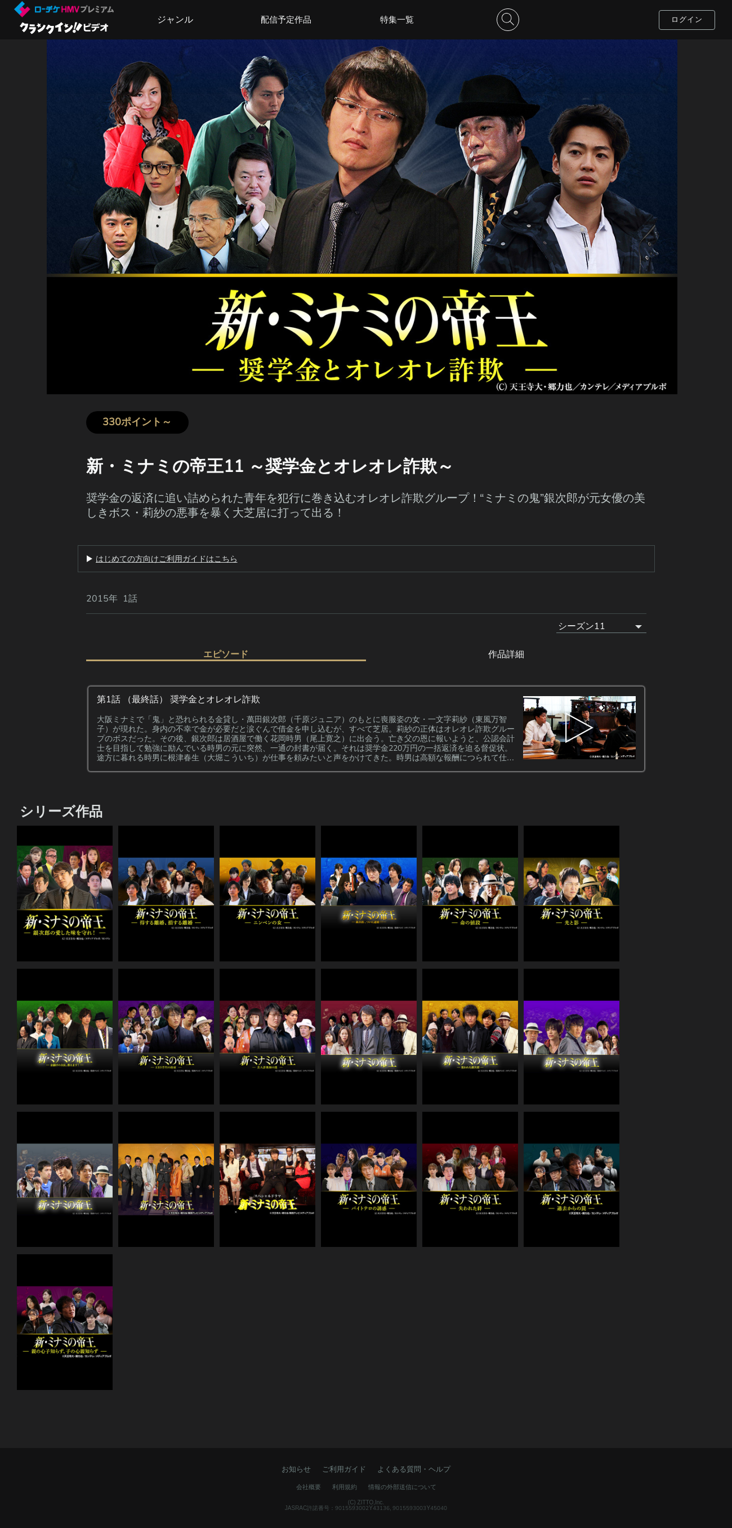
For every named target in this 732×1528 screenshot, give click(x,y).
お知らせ (296, 1469)
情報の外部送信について (402, 1487)
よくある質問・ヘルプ (413, 1469)
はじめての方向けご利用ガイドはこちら (167, 558)
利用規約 (344, 1487)
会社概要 (308, 1487)
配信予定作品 (286, 19)
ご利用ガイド (344, 1469)
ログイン (687, 19)
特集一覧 (397, 19)
